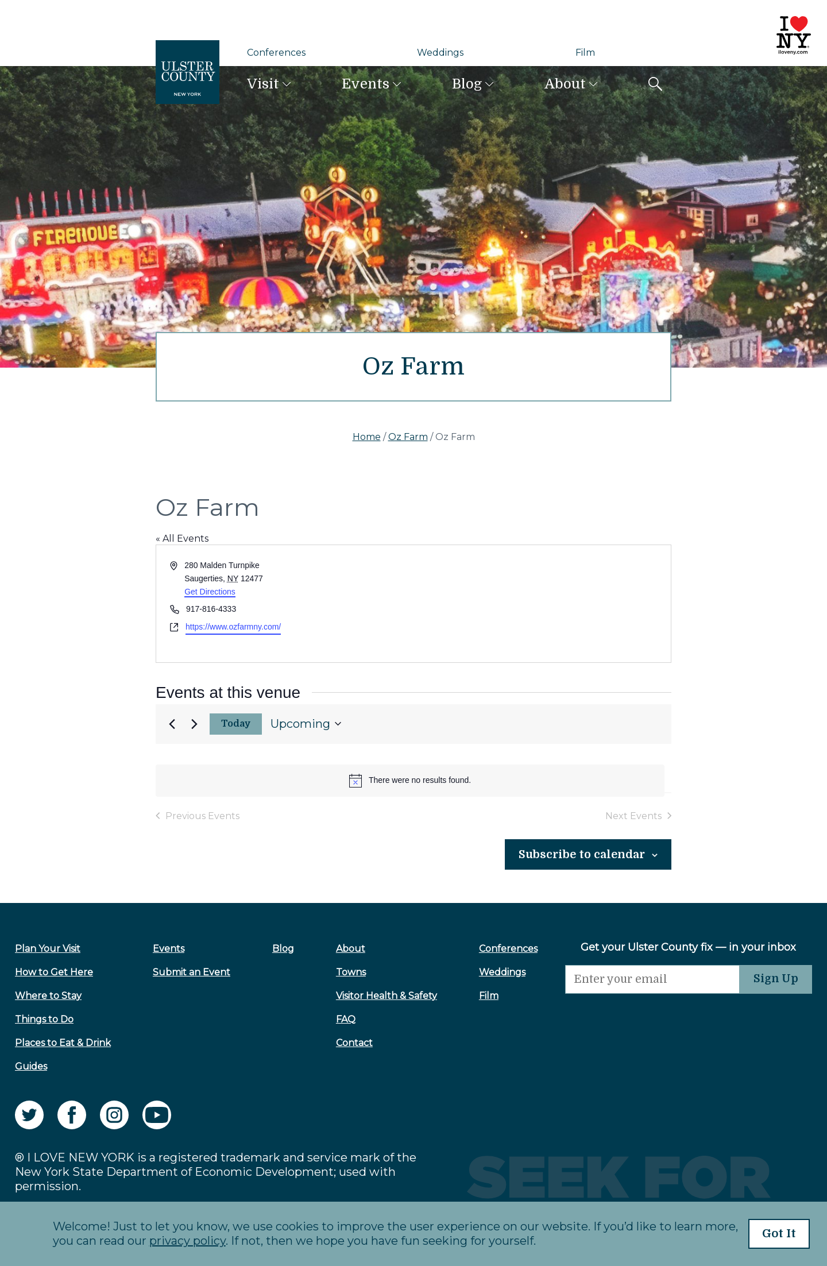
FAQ (335, 1019)
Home (367, 436)
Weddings (440, 52)
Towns (340, 972)
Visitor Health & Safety (375, 995)
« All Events (182, 538)
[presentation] (637, 1016)
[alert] (410, 781)
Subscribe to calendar (573, 854)
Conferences (276, 52)
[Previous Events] (172, 724)
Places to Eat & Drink (63, 1042)
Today (236, 724)
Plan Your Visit (47, 948)
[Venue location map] (541, 603)
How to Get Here (54, 972)
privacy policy (176, 1241)
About (565, 84)
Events (365, 84)
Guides (31, 1066)
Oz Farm (408, 436)
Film (585, 52)
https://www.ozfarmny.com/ (233, 626)
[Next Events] (194, 724)
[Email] (637, 979)
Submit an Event (188, 972)
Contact (343, 1042)
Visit (263, 84)
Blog (467, 84)
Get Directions (209, 591)
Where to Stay (48, 995)
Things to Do (44, 1019)
